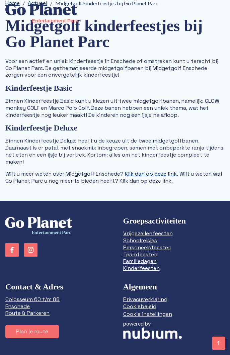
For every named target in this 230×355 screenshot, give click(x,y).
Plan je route (32, 331)
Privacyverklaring (145, 299)
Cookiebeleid (139, 306)
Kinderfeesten (141, 268)
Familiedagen (140, 261)
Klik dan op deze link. (151, 173)
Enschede (17, 306)
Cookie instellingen (147, 314)
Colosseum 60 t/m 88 (32, 299)
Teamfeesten (140, 254)
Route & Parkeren (27, 313)
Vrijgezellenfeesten (148, 233)
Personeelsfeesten (147, 247)
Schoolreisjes (140, 240)
